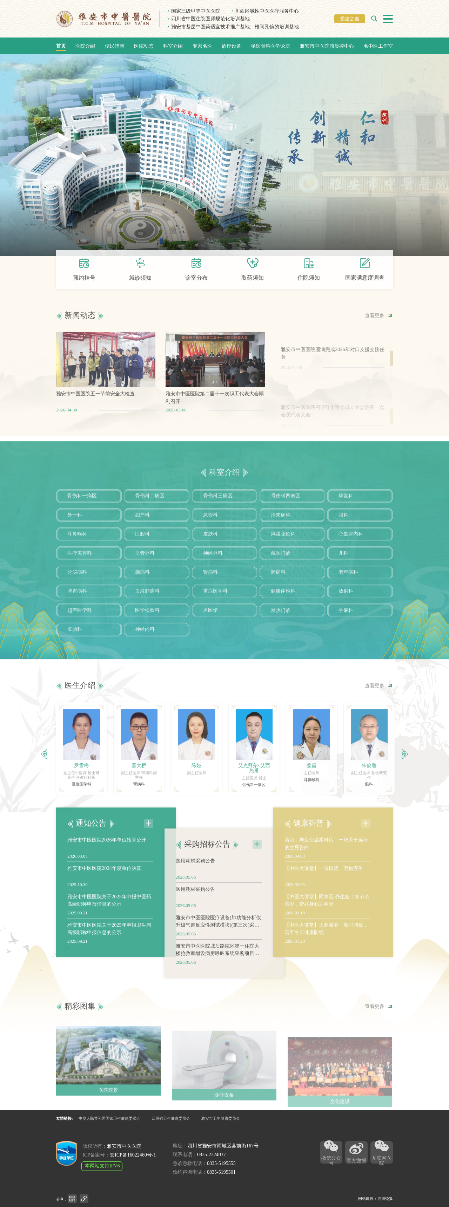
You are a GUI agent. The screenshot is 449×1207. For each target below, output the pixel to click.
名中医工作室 (378, 46)
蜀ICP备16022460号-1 (133, 1155)
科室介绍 (173, 46)
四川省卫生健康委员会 (171, 1118)
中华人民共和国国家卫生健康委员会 (109, 1118)
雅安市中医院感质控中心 (327, 46)
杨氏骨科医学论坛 (270, 46)
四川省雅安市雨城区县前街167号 (223, 1145)
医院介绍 (85, 46)
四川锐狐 (385, 1198)
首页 (61, 46)
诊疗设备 (231, 46)
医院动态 (144, 46)
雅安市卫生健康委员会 (220, 1118)
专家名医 (202, 46)
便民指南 (115, 46)
